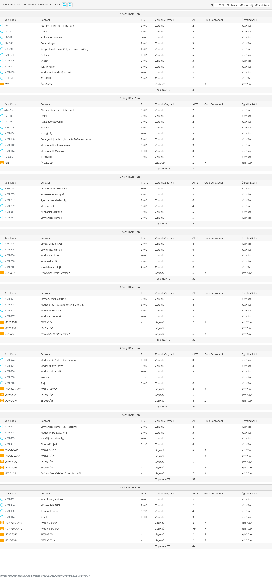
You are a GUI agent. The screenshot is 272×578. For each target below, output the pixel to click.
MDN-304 (9, 365)
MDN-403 (9, 432)
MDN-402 (9, 499)
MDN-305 (9, 310)
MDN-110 (9, 145)
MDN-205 (9, 194)
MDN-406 (9, 511)
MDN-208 (9, 261)
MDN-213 (9, 217)
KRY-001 (8, 49)
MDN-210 (9, 267)
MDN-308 (9, 377)
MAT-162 (9, 243)
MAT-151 (9, 54)
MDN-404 (9, 505)
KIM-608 (8, 43)
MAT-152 (9, 127)
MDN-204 (9, 249)
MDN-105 (9, 60)
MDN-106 (9, 139)
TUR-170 (8, 78)
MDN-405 (9, 438)
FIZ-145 (8, 31)
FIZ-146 (8, 115)
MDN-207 (9, 200)
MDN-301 (9, 298)
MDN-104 (9, 133)
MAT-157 (9, 188)
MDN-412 (9, 516)
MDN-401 (9, 426)
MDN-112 (9, 150)
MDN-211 (9, 211)
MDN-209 (9, 206)
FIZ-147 (8, 37)
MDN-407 (9, 444)
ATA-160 (8, 25)
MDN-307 (9, 316)
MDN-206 (9, 255)
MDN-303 (9, 304)
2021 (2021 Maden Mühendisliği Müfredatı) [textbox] (243, 5)
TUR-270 (8, 156)
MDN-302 (9, 359)
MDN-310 (9, 383)
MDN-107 (9, 66)
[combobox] (242, 5)
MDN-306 (9, 371)
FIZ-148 (8, 121)
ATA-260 (8, 109)
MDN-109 (9, 72)
